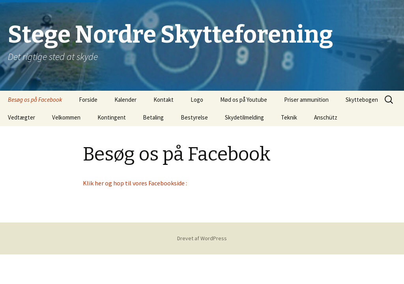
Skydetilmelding (244, 117)
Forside (88, 99)
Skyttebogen (362, 99)
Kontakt (163, 99)
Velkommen (66, 117)
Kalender (125, 99)
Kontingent (111, 117)
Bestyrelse (194, 117)
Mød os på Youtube (243, 99)
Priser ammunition (306, 99)
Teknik (289, 117)
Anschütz (325, 117)
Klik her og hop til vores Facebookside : (135, 183)
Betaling (153, 117)
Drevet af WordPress (202, 238)
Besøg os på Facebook (35, 99)
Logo (197, 99)
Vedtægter (21, 117)
